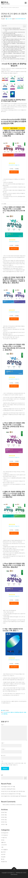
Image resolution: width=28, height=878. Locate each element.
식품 (2, 847)
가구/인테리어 (4, 835)
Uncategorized (4, 832)
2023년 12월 (4, 824)
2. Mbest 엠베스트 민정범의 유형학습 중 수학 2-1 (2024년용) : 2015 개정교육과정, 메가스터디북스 (14, 40)
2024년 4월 (3, 814)
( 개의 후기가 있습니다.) (14, 165)
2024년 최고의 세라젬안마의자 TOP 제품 (10, 793)
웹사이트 (3, 755)
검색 (2, 775)
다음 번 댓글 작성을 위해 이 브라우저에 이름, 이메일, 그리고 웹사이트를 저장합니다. (13, 764)
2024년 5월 (3, 812)
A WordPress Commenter (15, 804)
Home (2, 7)
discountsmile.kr (21, 18)
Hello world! (5, 804)
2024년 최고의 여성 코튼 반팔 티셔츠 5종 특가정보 (13, 791)
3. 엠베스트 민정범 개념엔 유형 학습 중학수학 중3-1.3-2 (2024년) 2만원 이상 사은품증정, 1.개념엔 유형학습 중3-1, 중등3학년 (14, 43)
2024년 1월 (3, 822)
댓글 (2, 724)
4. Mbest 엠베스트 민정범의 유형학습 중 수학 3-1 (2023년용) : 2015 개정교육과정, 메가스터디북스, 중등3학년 (14, 47)
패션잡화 (3, 856)
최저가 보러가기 (14, 172)
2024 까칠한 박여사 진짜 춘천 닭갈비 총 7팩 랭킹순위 (13, 796)
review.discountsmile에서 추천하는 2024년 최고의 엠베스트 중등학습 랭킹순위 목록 (14, 33)
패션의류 (3, 854)
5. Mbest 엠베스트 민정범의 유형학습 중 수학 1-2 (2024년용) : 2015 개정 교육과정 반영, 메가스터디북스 (14, 49)
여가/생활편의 (4, 849)
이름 (2, 743)
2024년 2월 (3, 819)
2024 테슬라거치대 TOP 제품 (8, 786)
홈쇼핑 (2, 710)
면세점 (2, 840)
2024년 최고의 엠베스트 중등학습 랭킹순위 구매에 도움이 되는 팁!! (15, 30)
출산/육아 (3, 852)
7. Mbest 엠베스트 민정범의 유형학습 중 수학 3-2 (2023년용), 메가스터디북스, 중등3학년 (14, 56)
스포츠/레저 (4, 844)
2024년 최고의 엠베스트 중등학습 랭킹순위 (11, 28)
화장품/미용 (4, 861)
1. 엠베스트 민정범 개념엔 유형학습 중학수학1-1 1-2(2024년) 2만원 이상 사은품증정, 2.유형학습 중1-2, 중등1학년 (14, 36)
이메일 (3, 749)
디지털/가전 (4, 837)
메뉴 (25, 2)
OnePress (18, 872)
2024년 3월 (3, 817)
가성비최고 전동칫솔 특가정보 (8, 789)
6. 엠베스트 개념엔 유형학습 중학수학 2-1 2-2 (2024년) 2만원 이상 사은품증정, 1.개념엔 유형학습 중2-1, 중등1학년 (14, 53)
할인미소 (4, 2)
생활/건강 (3, 842)
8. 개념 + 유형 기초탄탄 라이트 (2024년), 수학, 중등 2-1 (14, 59)
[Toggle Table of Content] (23, 26)
